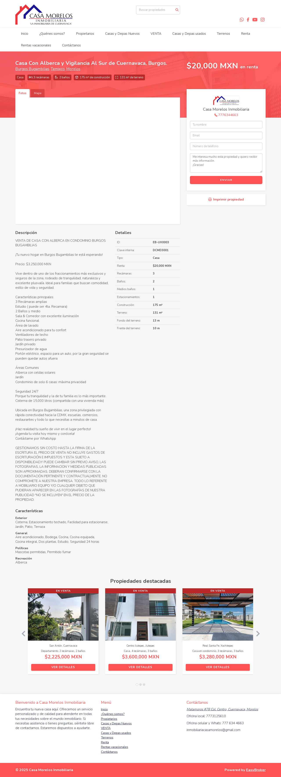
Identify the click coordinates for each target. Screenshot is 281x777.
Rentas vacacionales (36, 45)
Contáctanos (71, 45)
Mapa (37, 93)
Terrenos (223, 33)
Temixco (58, 68)
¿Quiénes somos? (52, 33)
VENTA (156, 33)
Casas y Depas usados (189, 33)
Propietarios (85, 33)
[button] (21, 633)
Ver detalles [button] (63, 667)
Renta (245, 33)
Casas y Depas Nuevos (122, 33)
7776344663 (228, 115)
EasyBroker (256, 769)
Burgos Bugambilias (32, 68)
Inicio (24, 33)
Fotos (22, 93)
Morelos (73, 68)
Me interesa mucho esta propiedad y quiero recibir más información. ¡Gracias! (226, 163)
